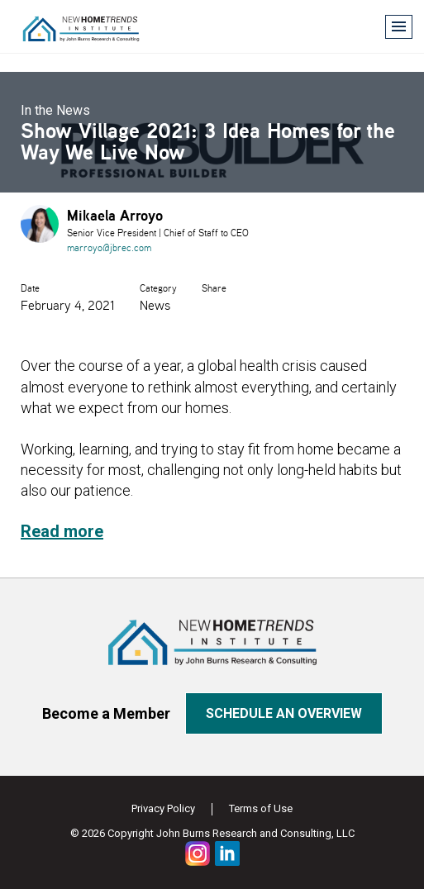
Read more (62, 531)
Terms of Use (261, 808)
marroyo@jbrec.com (109, 247)
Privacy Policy (163, 808)
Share (214, 288)
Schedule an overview (284, 713)
